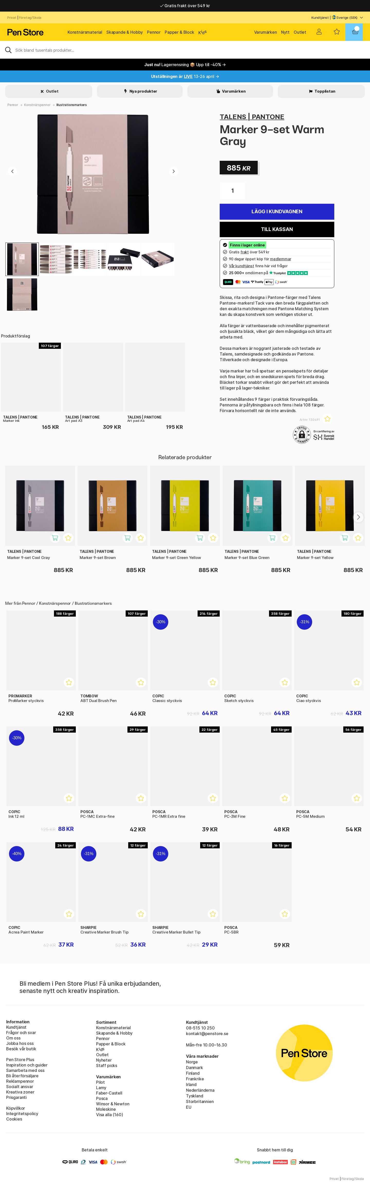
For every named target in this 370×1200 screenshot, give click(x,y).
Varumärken (265, 32)
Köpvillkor (15, 1108)
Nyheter (104, 1060)
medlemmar (280, 259)
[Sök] (185, 49)
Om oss (13, 1038)
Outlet (300, 32)
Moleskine (106, 1109)
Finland (193, 1073)
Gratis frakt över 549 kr (185, 5)
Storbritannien (200, 1101)
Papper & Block (179, 32)
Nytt (285, 32)
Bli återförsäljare (22, 1075)
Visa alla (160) (109, 1114)
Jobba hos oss (20, 1043)
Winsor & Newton (112, 1103)
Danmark (194, 1067)
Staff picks (106, 1065)
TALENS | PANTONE (252, 117)
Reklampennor (20, 1081)
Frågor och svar (21, 1032)
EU (188, 1107)
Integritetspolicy (22, 1113)
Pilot (100, 1082)
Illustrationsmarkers (72, 105)
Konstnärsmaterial (85, 32)
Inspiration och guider (27, 1065)
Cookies (14, 1119)
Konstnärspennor (37, 105)
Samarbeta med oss (25, 1070)
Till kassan (277, 229)
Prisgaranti (16, 1097)
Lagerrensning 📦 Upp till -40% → (185, 64)
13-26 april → (185, 76)
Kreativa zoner (20, 1092)
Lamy (101, 1087)
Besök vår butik (21, 1048)
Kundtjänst (320, 17)
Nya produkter (143, 91)
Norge (192, 1061)
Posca (102, 1098)
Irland (191, 1084)
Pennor (154, 32)
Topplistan (324, 91)
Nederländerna (200, 1090)
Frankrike (195, 1078)
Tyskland (194, 1095)
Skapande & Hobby (124, 32)
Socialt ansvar (19, 1086)
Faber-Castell (109, 1093)
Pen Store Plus (20, 1059)
